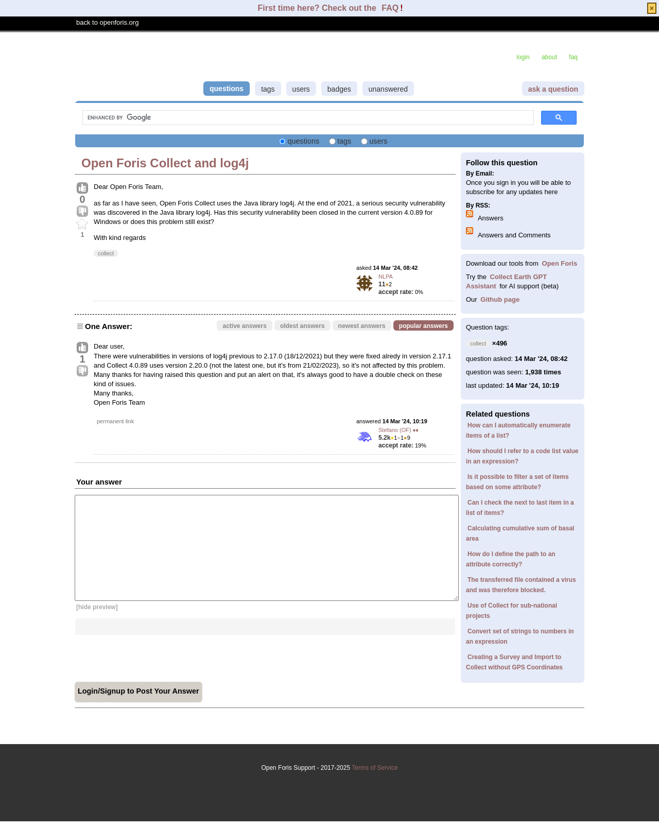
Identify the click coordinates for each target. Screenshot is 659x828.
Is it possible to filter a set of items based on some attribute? (517, 482)
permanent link (115, 421)
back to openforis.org (107, 22)
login (522, 57)
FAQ (389, 8)
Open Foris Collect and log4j (165, 163)
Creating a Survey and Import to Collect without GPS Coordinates (514, 662)
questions (227, 88)
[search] (307, 118)
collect (106, 253)
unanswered (388, 89)
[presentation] (153, 655)
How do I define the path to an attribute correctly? (511, 559)
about (549, 57)
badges (339, 89)
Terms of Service (329, 785)
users (301, 89)
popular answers (423, 326)
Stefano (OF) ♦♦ (398, 430)
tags (267, 89)
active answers (244, 326)
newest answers (362, 326)
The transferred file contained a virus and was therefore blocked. (521, 585)
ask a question (553, 89)
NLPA (385, 276)
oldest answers (302, 326)
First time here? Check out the (318, 8)
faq (573, 57)
